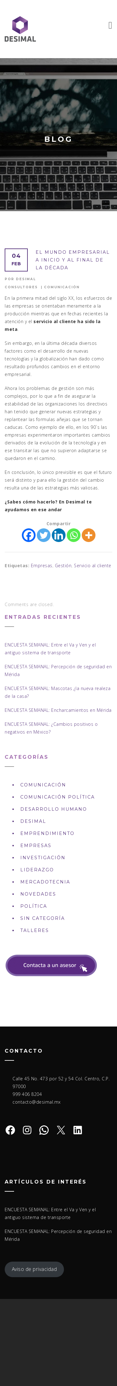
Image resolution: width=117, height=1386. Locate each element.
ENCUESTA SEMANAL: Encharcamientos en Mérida (58, 710)
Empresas (41, 565)
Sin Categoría (42, 918)
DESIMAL (33, 821)
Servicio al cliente (92, 565)
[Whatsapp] (73, 535)
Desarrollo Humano (53, 809)
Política (33, 906)
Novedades (38, 894)
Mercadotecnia (45, 882)
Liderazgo (37, 870)
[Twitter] (44, 535)
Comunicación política (57, 797)
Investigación (43, 857)
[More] (88, 535)
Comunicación (62, 287)
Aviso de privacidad (34, 1269)
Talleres (34, 930)
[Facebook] (29, 535)
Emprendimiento (47, 833)
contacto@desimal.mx (36, 1102)
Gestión (63, 565)
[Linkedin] (59, 535)
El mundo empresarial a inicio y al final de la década (73, 260)
